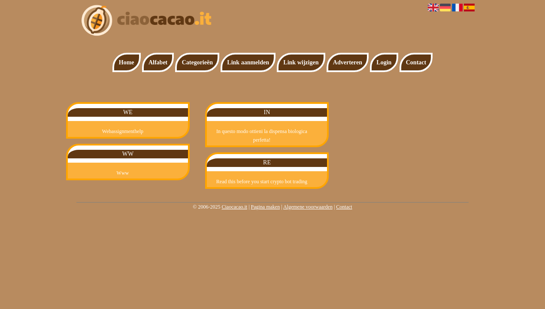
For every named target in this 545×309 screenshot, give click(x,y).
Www (123, 173)
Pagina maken (265, 207)
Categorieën (197, 62)
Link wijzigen (300, 62)
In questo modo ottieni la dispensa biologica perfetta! (261, 135)
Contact (416, 62)
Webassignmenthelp (122, 131)
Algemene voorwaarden (308, 207)
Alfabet (157, 62)
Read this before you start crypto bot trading (261, 182)
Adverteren (347, 62)
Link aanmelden (248, 62)
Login (383, 62)
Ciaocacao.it (234, 207)
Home (126, 62)
